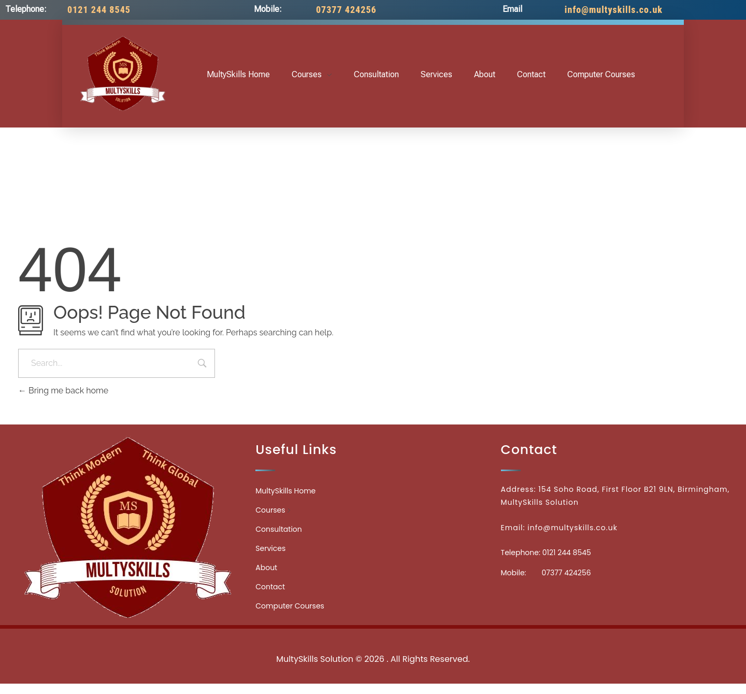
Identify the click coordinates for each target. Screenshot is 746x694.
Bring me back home (63, 390)
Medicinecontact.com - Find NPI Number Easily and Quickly (373, 636)
